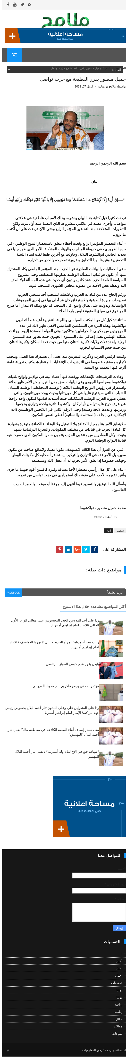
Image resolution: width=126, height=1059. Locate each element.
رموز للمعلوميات (90, 1052)
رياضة (116, 1008)
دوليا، (116, 1001)
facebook (12, 597)
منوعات (115, 1037)
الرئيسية (118, 71)
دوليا (117, 993)
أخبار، (116, 979)
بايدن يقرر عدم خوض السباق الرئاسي (70, 668)
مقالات (115, 1030)
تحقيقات (114, 986)
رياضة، (115, 1015)
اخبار (117, 972)
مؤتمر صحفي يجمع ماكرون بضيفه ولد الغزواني (63, 689)
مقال (117, 1022)
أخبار (106, 71)
